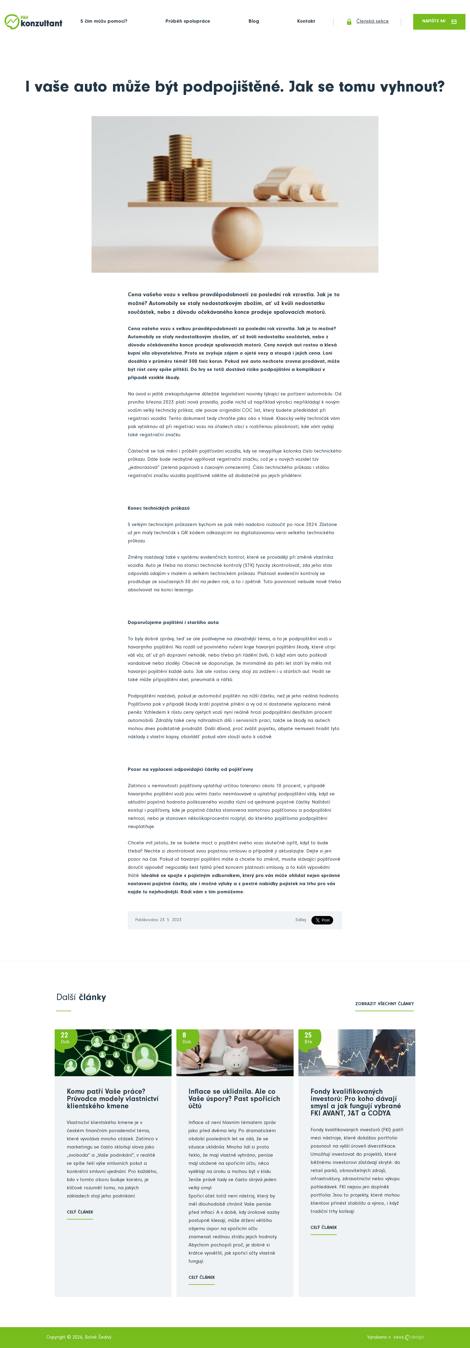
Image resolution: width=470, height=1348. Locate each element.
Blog (254, 21)
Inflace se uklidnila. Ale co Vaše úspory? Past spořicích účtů (234, 1100)
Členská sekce (367, 21)
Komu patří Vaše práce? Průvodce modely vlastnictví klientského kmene (113, 1100)
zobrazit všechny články (384, 1004)
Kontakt (306, 21)
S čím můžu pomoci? (103, 21)
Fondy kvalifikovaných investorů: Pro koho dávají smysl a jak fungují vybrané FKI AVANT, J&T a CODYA (356, 1103)
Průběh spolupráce (188, 21)
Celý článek (80, 1212)
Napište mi (439, 21)
